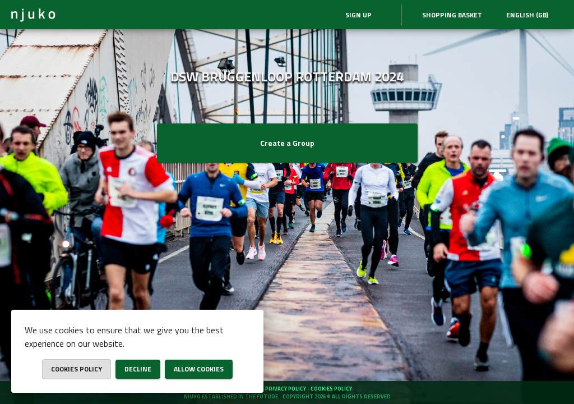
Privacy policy (286, 388)
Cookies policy (331, 388)
